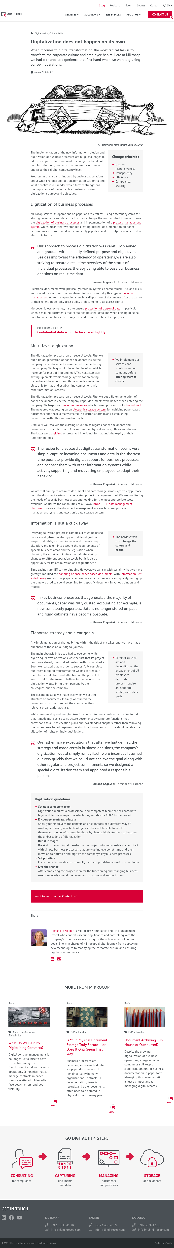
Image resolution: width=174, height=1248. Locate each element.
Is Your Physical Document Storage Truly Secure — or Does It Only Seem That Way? (87, 1047)
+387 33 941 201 (149, 1225)
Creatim (168, 1243)
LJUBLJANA (52, 1218)
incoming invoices (75, 405)
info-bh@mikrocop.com (153, 1229)
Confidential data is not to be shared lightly (71, 332)
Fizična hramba (78, 1032)
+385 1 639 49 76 (106, 1225)
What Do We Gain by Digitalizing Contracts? (25, 1045)
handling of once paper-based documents (85, 574)
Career (154, 5)
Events (141, 5)
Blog (102, 5)
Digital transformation (23, 1032)
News (128, 5)
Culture (53, 33)
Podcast (115, 5)
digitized (56, 433)
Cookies (53, 1243)
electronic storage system (89, 409)
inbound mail (132, 405)
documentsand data (65, 1180)
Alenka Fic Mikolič (43, 72)
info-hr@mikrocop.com (110, 1229)
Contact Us (160, 14)
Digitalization (41, 33)
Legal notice (42, 1243)
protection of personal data (102, 308)
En (168, 5)
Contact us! (69, 896)
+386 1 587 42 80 (62, 1225)
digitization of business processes (57, 222)
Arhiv (60, 33)
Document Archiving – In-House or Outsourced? (144, 1042)
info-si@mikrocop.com (66, 1229)
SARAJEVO (138, 1218)
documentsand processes (109, 1180)
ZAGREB (94, 1218)
